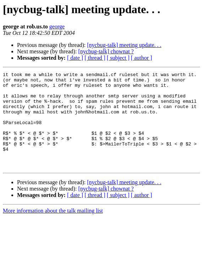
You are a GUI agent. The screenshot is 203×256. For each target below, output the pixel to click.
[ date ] (75, 58)
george (57, 26)
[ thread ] (94, 58)
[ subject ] (118, 58)
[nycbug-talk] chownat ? (105, 51)
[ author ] (141, 58)
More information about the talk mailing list (53, 230)
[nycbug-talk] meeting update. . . (124, 45)
